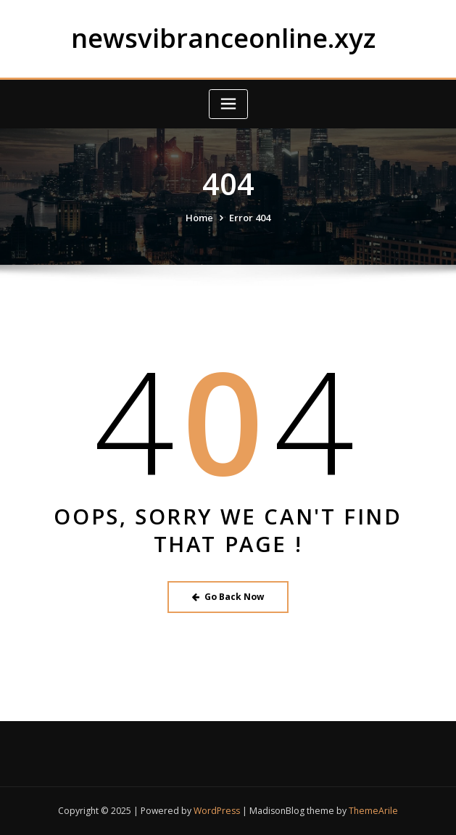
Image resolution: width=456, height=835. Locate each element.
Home (199, 217)
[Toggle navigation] (228, 104)
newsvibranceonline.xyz (223, 38)
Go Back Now (228, 597)
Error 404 (249, 217)
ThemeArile (373, 811)
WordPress (217, 811)
